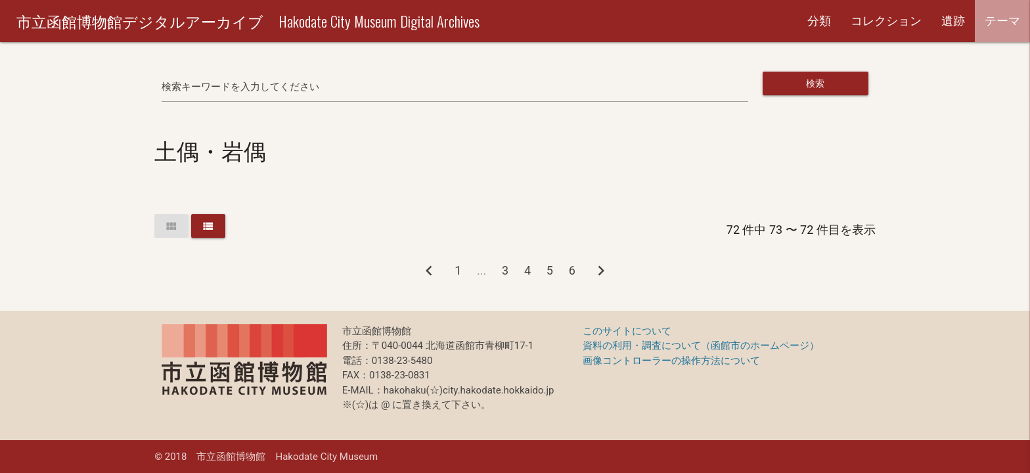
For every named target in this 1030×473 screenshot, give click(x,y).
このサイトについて (627, 331)
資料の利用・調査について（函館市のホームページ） (701, 345)
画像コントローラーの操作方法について (671, 361)
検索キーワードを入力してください (240, 87)
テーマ (1002, 21)
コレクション (886, 21)
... (481, 270)
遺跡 (953, 21)
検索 (815, 83)
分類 (819, 21)
